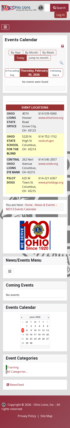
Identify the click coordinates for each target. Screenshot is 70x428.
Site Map (46, 416)
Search (59, 8)
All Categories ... (17, 372)
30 (31, 343)
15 (27, 334)
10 (35, 330)
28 (22, 343)
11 (39, 330)
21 (22, 338)
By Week (48, 52)
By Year (16, 52)
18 (39, 334)
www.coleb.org (48, 164)
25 (39, 338)
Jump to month (38, 58)
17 (35, 334)
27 (47, 338)
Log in (60, 15)
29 (27, 343)
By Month (31, 52)
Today (20, 58)
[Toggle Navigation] (5, 27)
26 (43, 338)
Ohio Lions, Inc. (44, 405)
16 (31, 334)
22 (27, 338)
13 (47, 330)
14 (22, 334)
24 (35, 338)
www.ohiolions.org (50, 118)
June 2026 (35, 317)
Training (13, 367)
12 (43, 330)
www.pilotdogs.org (50, 182)
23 (31, 338)
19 (43, 334)
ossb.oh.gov (46, 141)
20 (47, 334)
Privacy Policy (27, 416)
